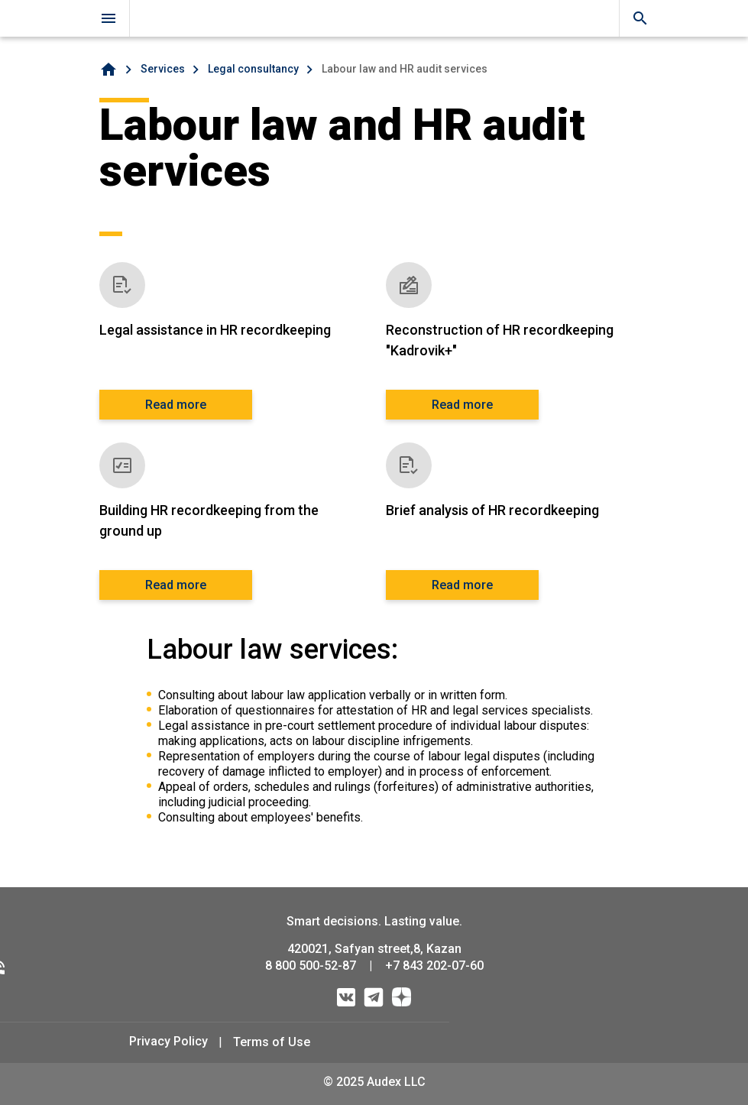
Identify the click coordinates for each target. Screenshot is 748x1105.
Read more (175, 404)
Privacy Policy (168, 1041)
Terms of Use (271, 1042)
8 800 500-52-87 (310, 965)
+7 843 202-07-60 (434, 965)
